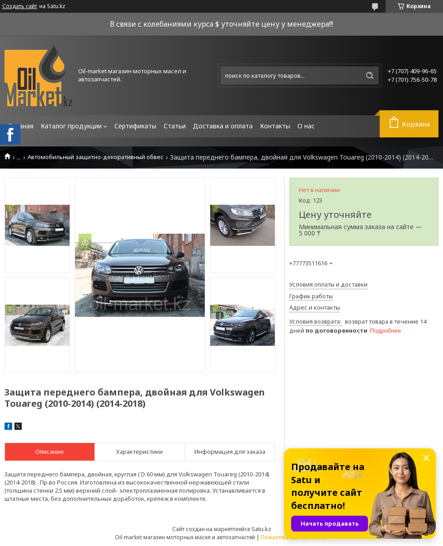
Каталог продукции (71, 126)
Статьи (175, 126)
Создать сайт (19, 6)
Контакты (275, 126)
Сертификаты (135, 126)
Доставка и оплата (223, 126)
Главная (20, 126)
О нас (306, 126)
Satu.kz (261, 529)
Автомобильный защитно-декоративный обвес (96, 157)
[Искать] (370, 75)
